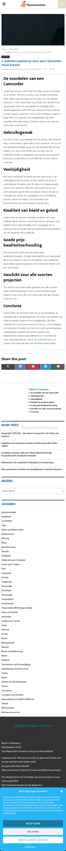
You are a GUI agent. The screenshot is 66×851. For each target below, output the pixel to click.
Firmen (5, 577)
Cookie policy (30, 847)
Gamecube (6, 586)
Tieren (4, 686)
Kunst (4, 638)
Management (7, 643)
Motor (4, 656)
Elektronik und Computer (13, 560)
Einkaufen (6, 556)
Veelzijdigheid (36, 399)
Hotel (4, 625)
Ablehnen (33, 831)
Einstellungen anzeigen (33, 840)
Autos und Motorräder (12, 530)
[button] (61, 791)
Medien (5, 647)
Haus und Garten (9, 612)
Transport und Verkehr (12, 695)
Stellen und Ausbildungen (13, 682)
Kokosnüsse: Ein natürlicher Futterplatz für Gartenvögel (27, 462)
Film (3, 569)
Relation (5, 660)
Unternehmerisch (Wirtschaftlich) (17, 699)
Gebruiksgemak (37, 396)
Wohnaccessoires (10, 712)
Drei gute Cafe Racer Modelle (15, 766)
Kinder (4, 634)
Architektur (6, 521)
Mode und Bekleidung (12, 651)
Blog (3, 542)
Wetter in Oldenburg (10, 743)
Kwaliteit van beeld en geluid (42, 402)
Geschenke (6, 595)
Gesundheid (7, 599)
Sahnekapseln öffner (11, 747)
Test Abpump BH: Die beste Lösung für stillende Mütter (27, 751)
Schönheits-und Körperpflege (16, 664)
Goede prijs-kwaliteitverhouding (43, 405)
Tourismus (6, 690)
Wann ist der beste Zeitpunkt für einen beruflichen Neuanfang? (31, 770)
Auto (3, 525)
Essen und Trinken (10, 564)
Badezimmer (7, 534)
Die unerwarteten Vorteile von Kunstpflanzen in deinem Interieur (31, 469)
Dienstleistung (8, 547)
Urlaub (4, 703)
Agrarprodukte (8, 512)
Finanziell (6, 573)
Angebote (5, 57)
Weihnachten (7, 708)
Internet (5, 629)
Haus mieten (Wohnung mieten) (16, 608)
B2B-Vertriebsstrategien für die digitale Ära (21, 785)
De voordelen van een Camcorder (44, 393)
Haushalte (6, 616)
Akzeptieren (33, 823)
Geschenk (6, 590)
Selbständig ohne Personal (14, 669)
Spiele (4, 673)
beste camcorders (47, 343)
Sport (4, 677)
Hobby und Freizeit (10, 621)
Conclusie (34, 412)
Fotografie (6, 582)
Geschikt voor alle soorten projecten (45, 409)
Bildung (5, 538)
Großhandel (7, 603)
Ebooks (5, 551)
